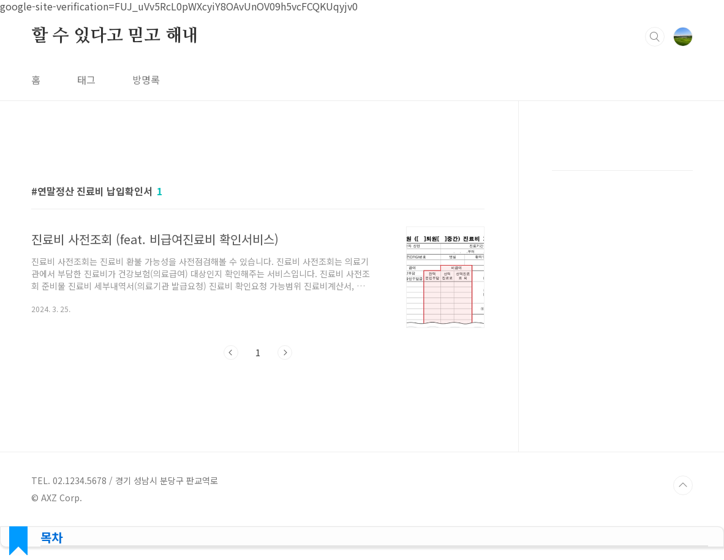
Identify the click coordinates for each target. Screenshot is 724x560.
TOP (683, 485)
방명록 (146, 79)
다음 (284, 352)
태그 (86, 79)
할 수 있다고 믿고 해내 (114, 36)
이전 (231, 352)
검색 (655, 37)
